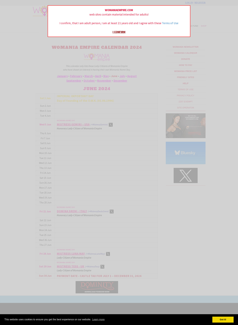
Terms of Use (170, 23)
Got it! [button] (223, 319)
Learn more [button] (98, 319)
